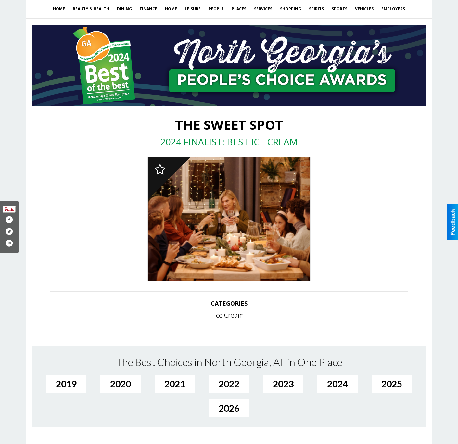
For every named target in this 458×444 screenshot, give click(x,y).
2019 (66, 383)
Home (59, 9)
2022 (229, 383)
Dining (124, 9)
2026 (229, 408)
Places (239, 9)
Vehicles (364, 9)
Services (263, 9)
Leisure (193, 9)
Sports (339, 9)
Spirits (316, 9)
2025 (391, 383)
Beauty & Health (91, 9)
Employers (393, 9)
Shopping (290, 9)
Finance (148, 9)
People (216, 9)
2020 (120, 383)
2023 (283, 383)
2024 (337, 383)
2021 (174, 383)
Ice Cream (229, 315)
